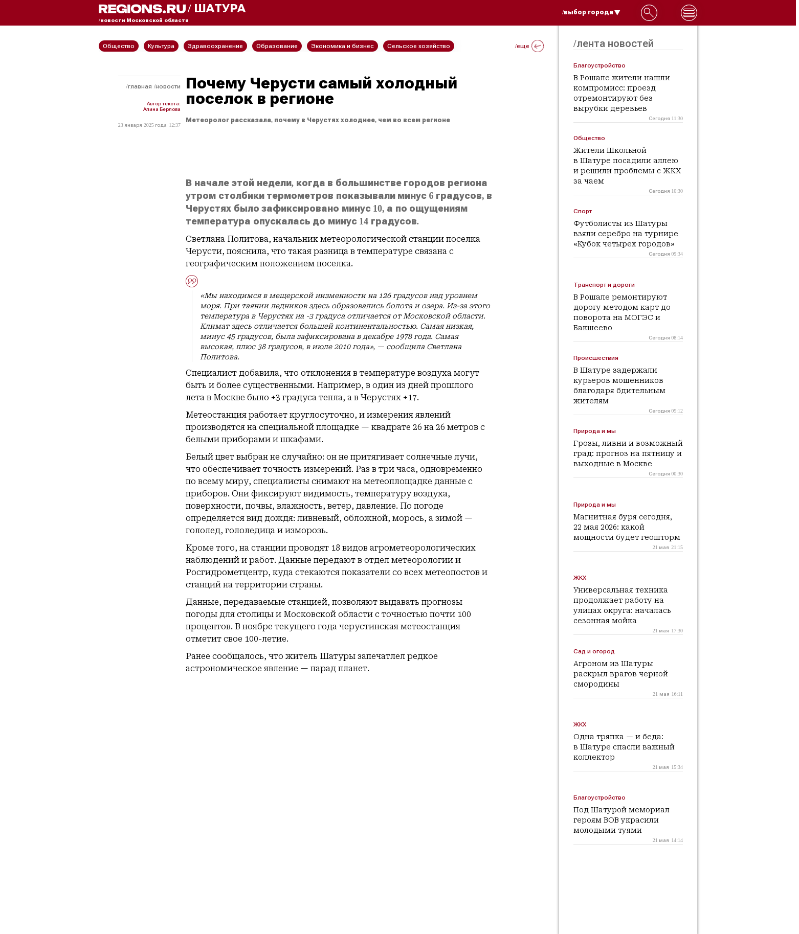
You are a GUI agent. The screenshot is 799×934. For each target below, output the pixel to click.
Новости (168, 86)
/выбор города (591, 12)
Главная (140, 86)
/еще (529, 46)
